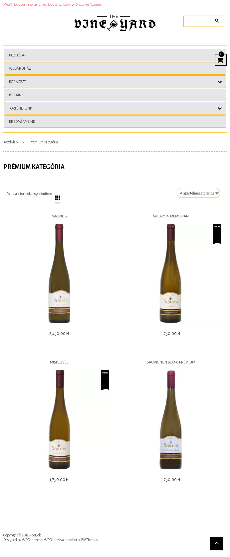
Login (67, 4)
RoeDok (35, 535)
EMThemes (89, 540)
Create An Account (88, 4)
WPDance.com (32, 540)
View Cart (219, 59)
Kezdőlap (10, 142)
